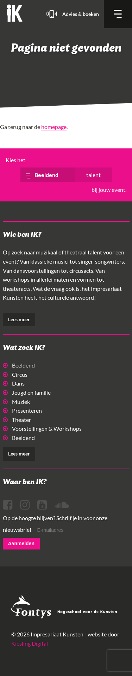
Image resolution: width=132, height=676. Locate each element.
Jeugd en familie (27, 392)
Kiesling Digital (29, 643)
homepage (54, 126)
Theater (17, 419)
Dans (14, 383)
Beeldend (19, 365)
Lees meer (19, 319)
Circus (15, 374)
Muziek (16, 401)
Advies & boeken (80, 14)
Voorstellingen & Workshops (42, 428)
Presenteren (22, 410)
